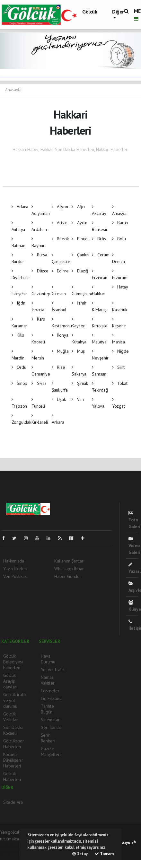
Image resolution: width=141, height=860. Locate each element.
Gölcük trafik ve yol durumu (14, 700)
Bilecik (60, 239)
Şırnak (80, 383)
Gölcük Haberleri (12, 776)
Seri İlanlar (51, 727)
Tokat (120, 383)
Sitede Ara (13, 802)
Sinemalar (50, 720)
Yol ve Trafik (53, 669)
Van (78, 399)
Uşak (59, 399)
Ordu (19, 367)
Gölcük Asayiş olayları (10, 681)
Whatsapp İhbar (69, 569)
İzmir (79, 303)
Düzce (39, 271)
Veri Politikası (15, 576)
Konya (60, 335)
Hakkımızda (13, 561)
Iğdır (19, 303)
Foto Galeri (134, 520)
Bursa (39, 255)
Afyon (60, 206)
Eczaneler (50, 691)
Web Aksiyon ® (123, 842)
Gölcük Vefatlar (10, 717)
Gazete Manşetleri (50, 751)
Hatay (120, 287)
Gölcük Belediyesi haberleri (13, 661)
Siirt (118, 367)
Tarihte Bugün (47, 709)
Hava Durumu (48, 659)
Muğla (60, 351)
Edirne (60, 271)
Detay (80, 853)
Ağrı (78, 206)
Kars (38, 319)
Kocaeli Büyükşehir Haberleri (13, 760)
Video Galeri (134, 545)
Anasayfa (13, 90)
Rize (58, 367)
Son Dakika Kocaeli (13, 730)
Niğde (120, 351)
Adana (20, 206)
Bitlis (99, 239)
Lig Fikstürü (51, 698)
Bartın (120, 223)
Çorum (101, 255)
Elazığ (80, 271)
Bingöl (80, 239)
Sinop (20, 383)
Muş (78, 351)
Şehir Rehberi (48, 738)
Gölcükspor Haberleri (13, 743)
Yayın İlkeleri (15, 569)
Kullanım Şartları (69, 561)
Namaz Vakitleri (48, 680)
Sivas (39, 383)
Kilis (18, 335)
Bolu (119, 239)
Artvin (59, 223)
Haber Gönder (67, 576)
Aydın (79, 223)
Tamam (104, 853)
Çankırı (80, 255)
